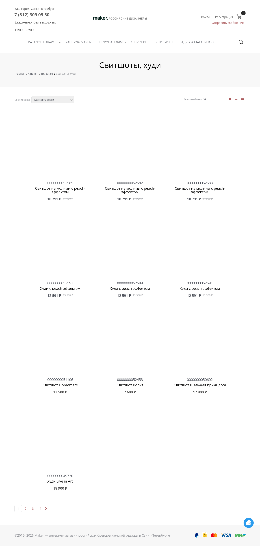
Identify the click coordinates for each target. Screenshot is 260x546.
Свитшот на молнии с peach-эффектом (60, 190)
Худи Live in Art (60, 481)
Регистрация (224, 17)
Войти (205, 17)
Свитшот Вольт (130, 385)
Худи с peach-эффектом (60, 288)
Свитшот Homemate (60, 385)
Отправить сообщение (228, 23)
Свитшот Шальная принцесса (200, 385)
